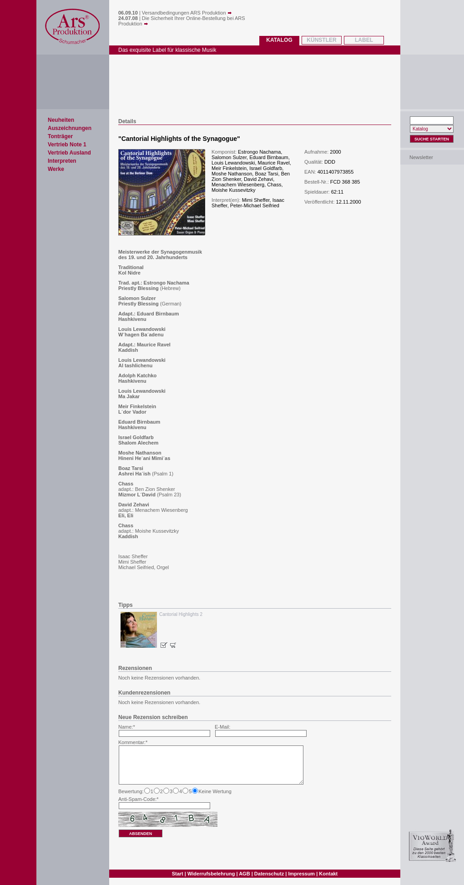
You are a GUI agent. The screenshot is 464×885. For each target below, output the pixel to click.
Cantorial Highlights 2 (180, 614)
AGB (244, 873)
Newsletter (421, 157)
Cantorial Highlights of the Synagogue (179, 138)
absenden (140, 833)
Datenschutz (269, 873)
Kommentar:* (132, 742)
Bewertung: (131, 791)
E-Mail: (222, 727)
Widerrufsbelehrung (211, 873)
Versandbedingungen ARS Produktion (187, 12)
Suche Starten (431, 139)
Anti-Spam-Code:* (138, 799)
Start (177, 873)
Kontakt (328, 873)
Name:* (126, 727)
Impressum (301, 873)
